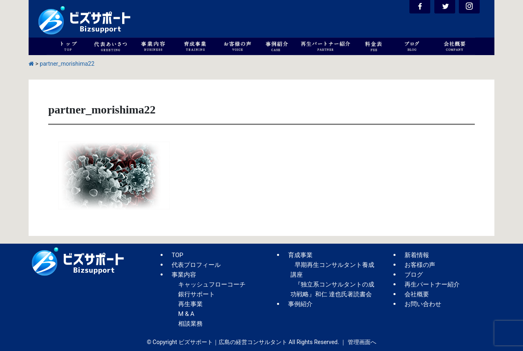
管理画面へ (362, 342)
